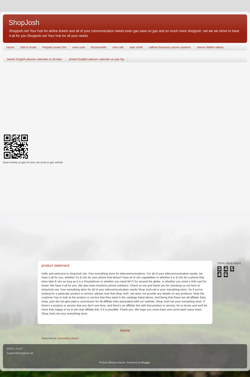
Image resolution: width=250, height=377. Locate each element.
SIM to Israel (28, 47)
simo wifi (118, 47)
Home (10, 47)
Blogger (145, 362)
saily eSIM (136, 47)
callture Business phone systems (170, 47)
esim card (78, 47)
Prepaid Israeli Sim (54, 47)
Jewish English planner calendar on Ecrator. (35, 59)
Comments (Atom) (67, 338)
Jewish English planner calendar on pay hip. (97, 59)
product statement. (56, 265)
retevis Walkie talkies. (210, 47)
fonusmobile (99, 47)
